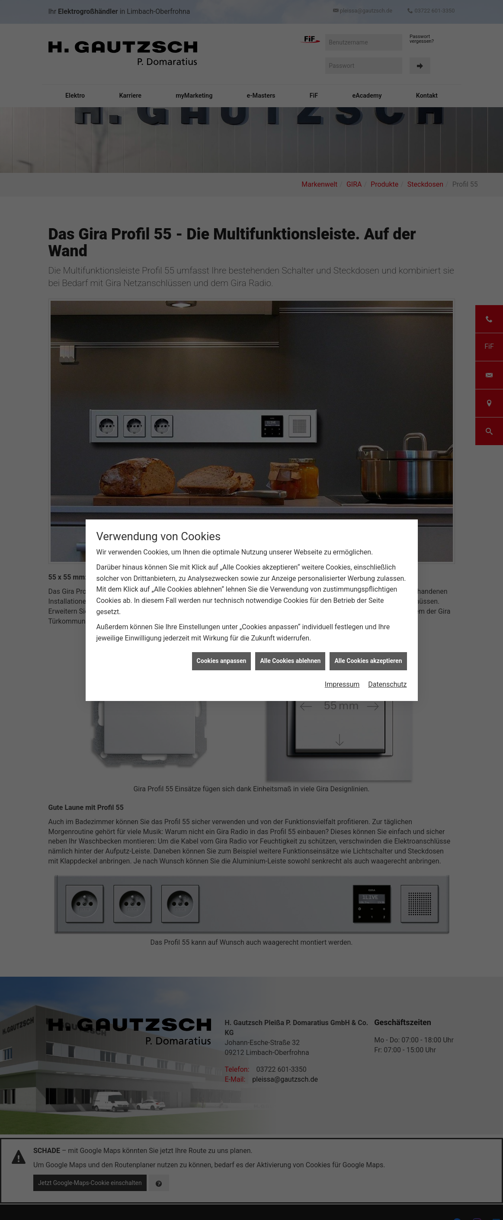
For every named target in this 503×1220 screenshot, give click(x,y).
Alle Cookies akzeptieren (368, 627)
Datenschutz (387, 650)
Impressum (342, 650)
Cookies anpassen (222, 627)
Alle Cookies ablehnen (290, 627)
